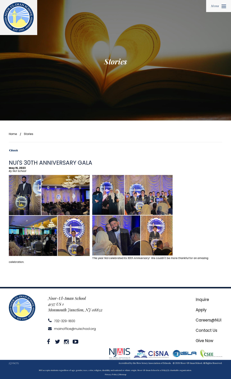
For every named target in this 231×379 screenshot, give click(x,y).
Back (13, 150)
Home (13, 134)
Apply (201, 309)
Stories (28, 134)
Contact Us (206, 330)
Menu (218, 6)
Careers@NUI (208, 320)
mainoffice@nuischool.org (72, 328)
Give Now (204, 340)
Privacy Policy (111, 374)
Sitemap (122, 374)
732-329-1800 (61, 321)
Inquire (202, 299)
